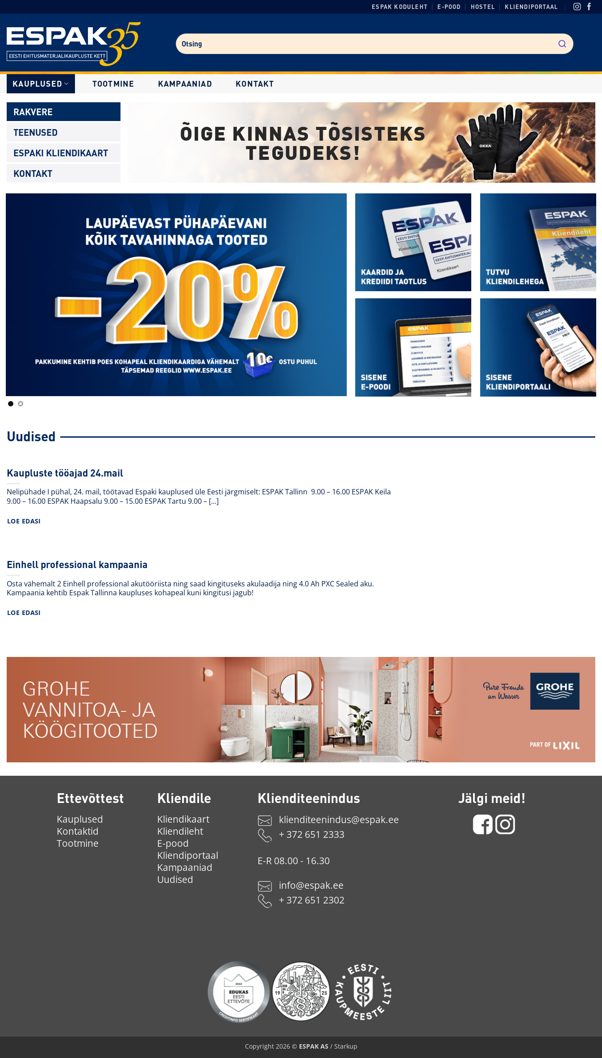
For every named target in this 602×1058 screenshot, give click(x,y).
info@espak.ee (311, 885)
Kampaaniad (185, 83)
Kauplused (40, 83)
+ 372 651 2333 (312, 834)
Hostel (483, 6)
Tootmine (113, 83)
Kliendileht (180, 831)
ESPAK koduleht (400, 6)
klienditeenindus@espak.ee (339, 819)
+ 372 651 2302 (312, 900)
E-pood (449, 6)
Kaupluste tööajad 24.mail (65, 472)
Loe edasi (24, 521)
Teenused (35, 132)
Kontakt (255, 83)
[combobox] (374, 43)
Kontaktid (78, 831)
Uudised (175, 879)
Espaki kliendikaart (60, 153)
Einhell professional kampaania (77, 564)
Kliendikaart (183, 819)
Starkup (345, 1046)
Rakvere (33, 111)
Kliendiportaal (531, 6)
